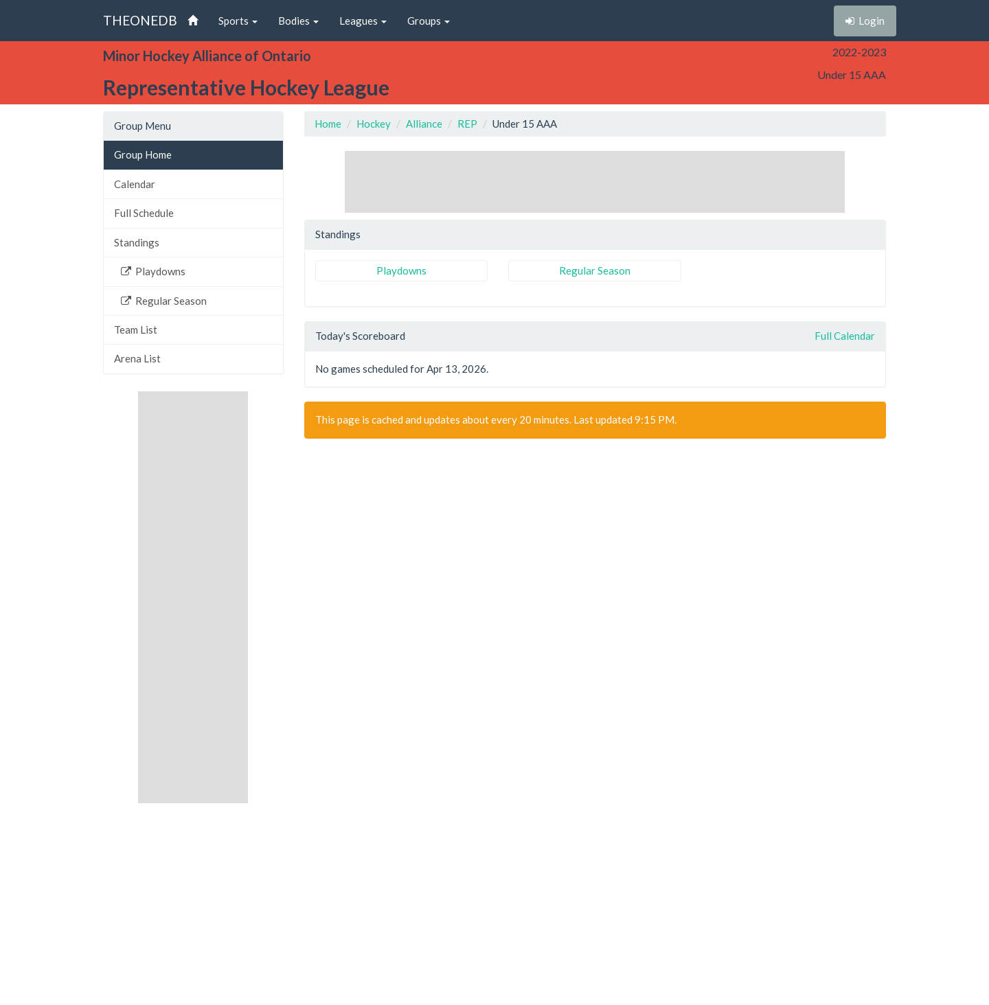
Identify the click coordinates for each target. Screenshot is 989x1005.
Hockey (373, 123)
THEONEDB (140, 20)
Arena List (137, 358)
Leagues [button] (363, 20)
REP (467, 123)
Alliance (424, 123)
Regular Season (164, 300)
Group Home (143, 154)
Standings (136, 242)
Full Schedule (144, 213)
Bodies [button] (298, 20)
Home (328, 123)
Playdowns (153, 271)
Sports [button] (238, 20)
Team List (135, 329)
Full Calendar (845, 336)
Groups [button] (428, 20)
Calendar (134, 184)
